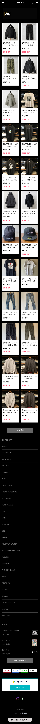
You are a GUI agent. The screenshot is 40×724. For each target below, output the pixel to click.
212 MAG (5, 589)
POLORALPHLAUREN (9, 544)
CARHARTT (6, 466)
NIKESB (4, 537)
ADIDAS (5, 446)
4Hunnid (5, 596)
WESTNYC (6, 583)
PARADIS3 (5, 557)
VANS (4, 576)
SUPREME (5, 563)
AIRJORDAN (6, 453)
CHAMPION (6, 472)
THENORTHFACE (8, 570)
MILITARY (5, 609)
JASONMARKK (7, 505)
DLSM (4, 479)
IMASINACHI (6, 498)
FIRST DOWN (7, 485)
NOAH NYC (6, 524)
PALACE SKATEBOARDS (11, 550)
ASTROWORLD (7, 459)
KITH (3, 511)
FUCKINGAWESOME (9, 492)
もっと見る (20, 430)
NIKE (3, 531)
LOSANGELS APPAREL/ (10, 603)
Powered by (20, 713)
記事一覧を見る (20, 661)
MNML (4, 518)
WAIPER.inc (6, 616)
